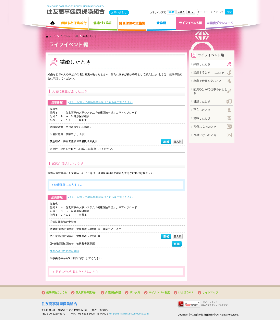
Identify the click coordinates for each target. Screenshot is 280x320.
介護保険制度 (113, 292)
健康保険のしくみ (56, 292)
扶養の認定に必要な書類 (64, 251)
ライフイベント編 (69, 36)
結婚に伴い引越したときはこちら (77, 271)
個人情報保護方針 (86, 292)
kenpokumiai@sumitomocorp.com (129, 313)
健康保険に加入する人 (68, 184)
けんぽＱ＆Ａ (186, 292)
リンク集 (135, 292)
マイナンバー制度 (159, 292)
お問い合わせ (119, 12)
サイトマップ (210, 292)
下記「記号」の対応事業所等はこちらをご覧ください (101, 102)
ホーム (52, 36)
